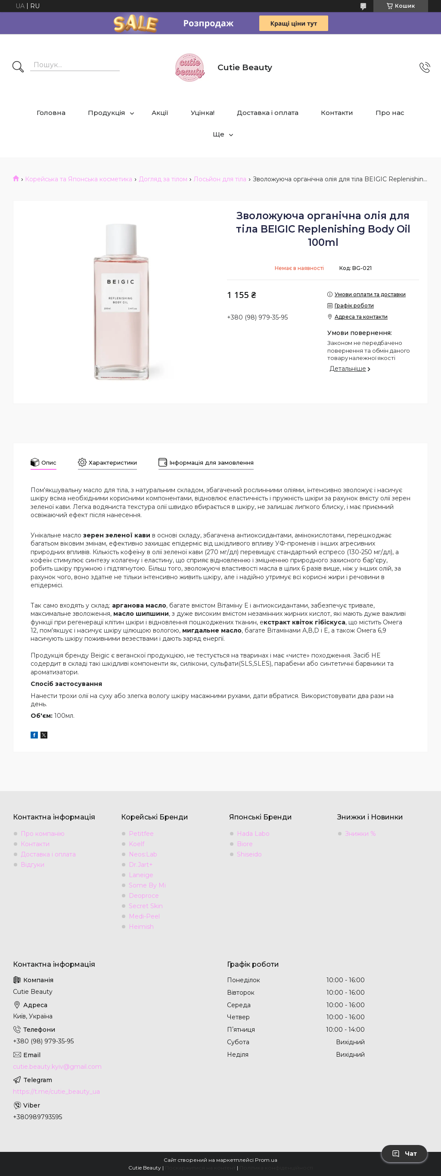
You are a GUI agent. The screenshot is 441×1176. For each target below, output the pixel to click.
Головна (51, 113)
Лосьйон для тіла (219, 179)
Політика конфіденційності (276, 1167)
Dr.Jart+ (141, 865)
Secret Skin (146, 906)
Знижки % (360, 834)
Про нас (390, 113)
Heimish (141, 927)
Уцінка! (202, 113)
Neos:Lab (143, 854)
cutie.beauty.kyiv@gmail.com (57, 1067)
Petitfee (141, 834)
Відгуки (32, 865)
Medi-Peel (144, 916)
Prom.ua (266, 1160)
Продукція (106, 113)
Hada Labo (253, 834)
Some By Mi (147, 885)
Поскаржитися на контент (200, 1167)
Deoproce (144, 896)
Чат (404, 1153)
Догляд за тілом (163, 179)
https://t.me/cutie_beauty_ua (56, 1091)
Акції (160, 113)
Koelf (136, 844)
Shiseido (249, 854)
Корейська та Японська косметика (78, 179)
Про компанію (43, 834)
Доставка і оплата (267, 113)
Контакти (337, 113)
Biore (245, 844)
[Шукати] (18, 67)
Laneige (141, 875)
